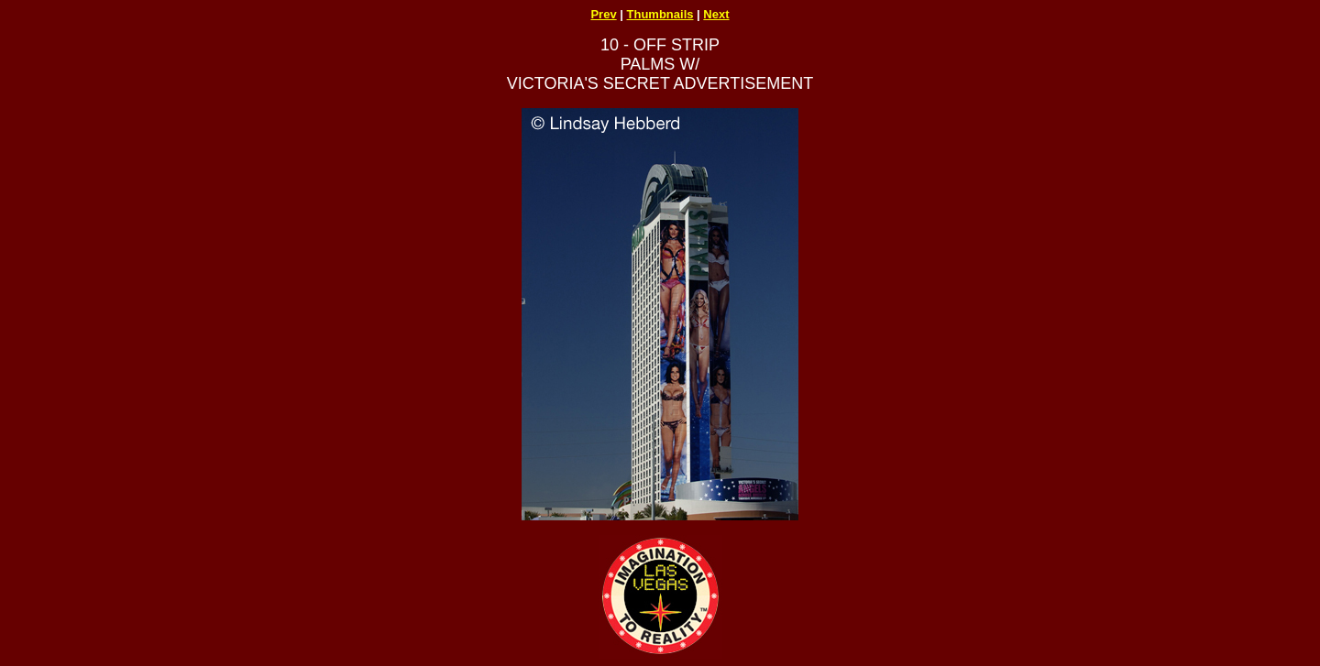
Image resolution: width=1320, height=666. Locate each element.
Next (716, 14)
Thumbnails (660, 14)
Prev (603, 14)
